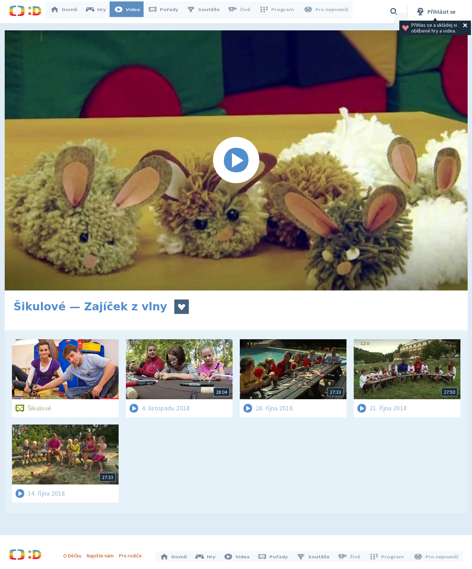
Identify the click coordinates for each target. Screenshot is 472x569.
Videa (130, 11)
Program (279, 11)
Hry (99, 11)
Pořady (166, 11)
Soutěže (207, 11)
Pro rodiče (132, 554)
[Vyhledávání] (394, 11)
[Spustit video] (236, 160)
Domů (67, 11)
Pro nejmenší (326, 11)
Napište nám (102, 554)
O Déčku (74, 554)
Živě (242, 11)
